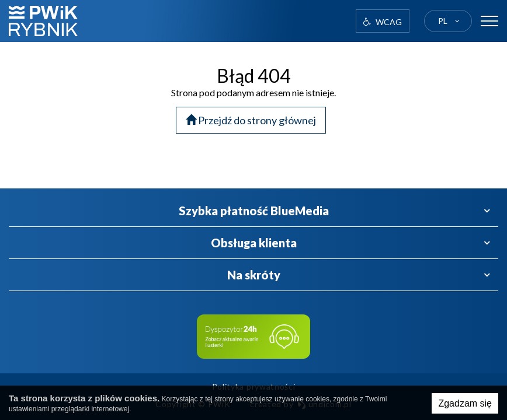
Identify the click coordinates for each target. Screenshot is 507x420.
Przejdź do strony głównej (251, 120)
